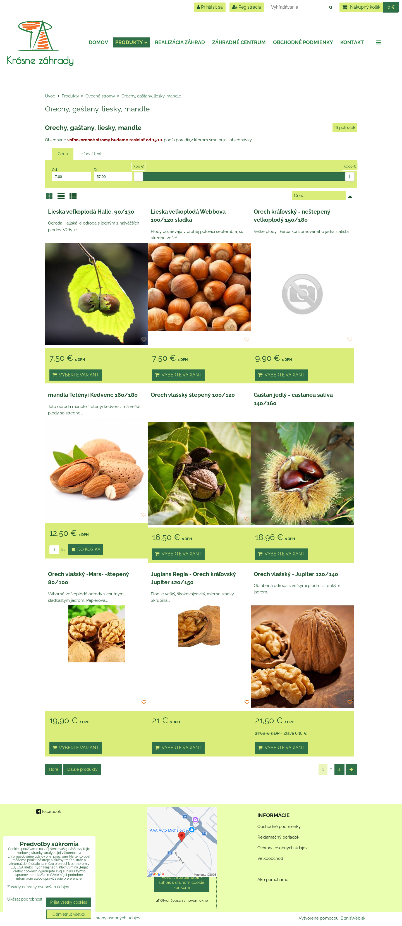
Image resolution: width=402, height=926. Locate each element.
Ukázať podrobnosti (25, 899)
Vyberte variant (75, 375)
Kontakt (352, 42)
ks (56, 550)
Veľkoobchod (270, 858)
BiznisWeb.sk (353, 918)
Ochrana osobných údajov (282, 847)
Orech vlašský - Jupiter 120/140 (296, 574)
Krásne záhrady (39, 60)
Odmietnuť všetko (68, 914)
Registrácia (246, 7)
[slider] (138, 176)
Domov (98, 42)
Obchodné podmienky (303, 42)
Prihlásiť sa (210, 7)
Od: (71, 174)
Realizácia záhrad (180, 42)
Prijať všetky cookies (68, 902)
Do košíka (85, 549)
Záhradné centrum (239, 42)
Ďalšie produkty (82, 769)
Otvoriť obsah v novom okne (182, 900)
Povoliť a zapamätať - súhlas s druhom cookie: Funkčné (182, 882)
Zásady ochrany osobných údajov (108, 917)
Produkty (131, 42)
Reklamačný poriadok (278, 837)
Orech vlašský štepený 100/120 (193, 395)
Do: (113, 174)
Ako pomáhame (272, 879)
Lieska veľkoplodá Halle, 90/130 (91, 211)
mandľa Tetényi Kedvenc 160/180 (93, 395)
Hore (53, 769)
